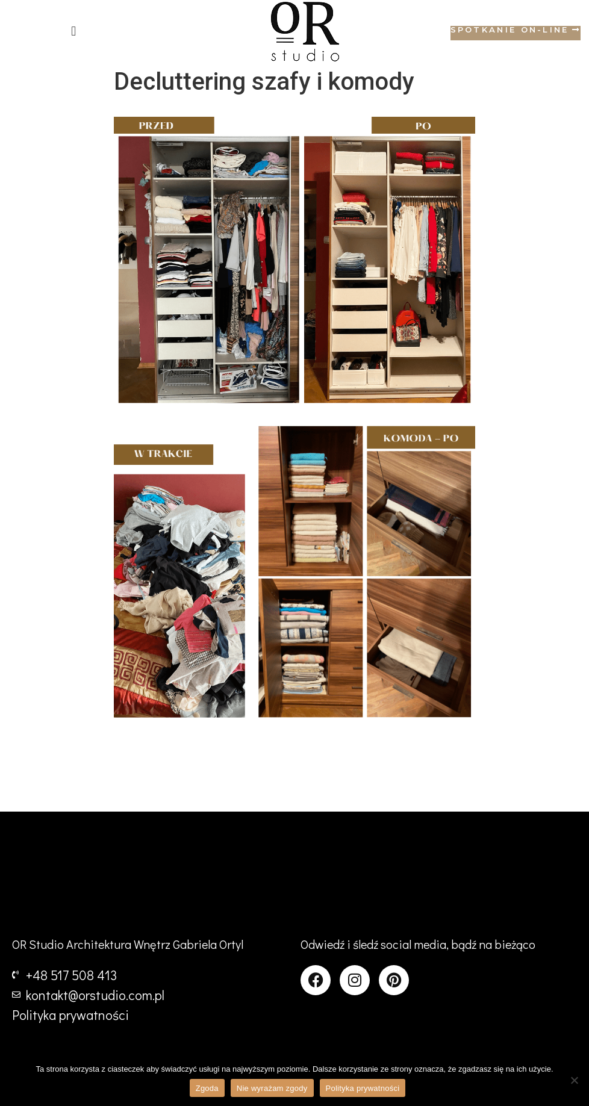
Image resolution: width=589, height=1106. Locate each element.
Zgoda (207, 1088)
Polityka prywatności (363, 1088)
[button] (73, 32)
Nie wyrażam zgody (272, 1088)
